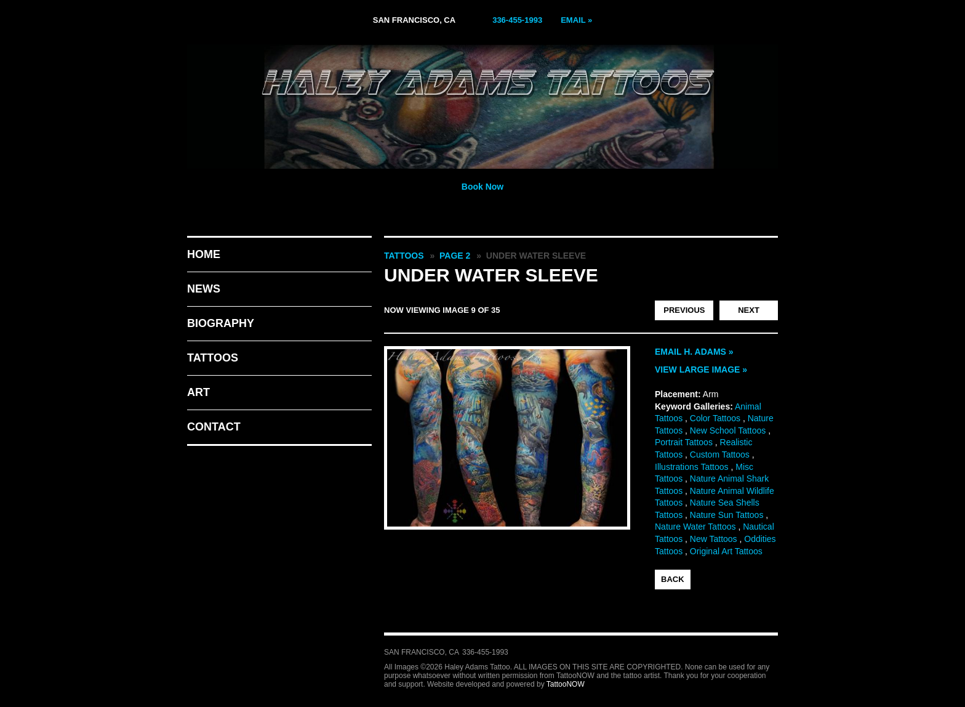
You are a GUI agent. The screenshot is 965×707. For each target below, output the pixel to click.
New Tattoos (713, 539)
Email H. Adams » (694, 352)
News (203, 289)
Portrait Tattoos (684, 442)
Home (203, 254)
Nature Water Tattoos (695, 526)
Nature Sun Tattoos (727, 515)
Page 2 (454, 256)
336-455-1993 (517, 20)
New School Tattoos (728, 430)
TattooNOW (566, 684)
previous (684, 310)
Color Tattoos (715, 418)
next (748, 310)
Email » (576, 20)
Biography (220, 323)
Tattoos (212, 358)
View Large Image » (701, 369)
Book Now (482, 187)
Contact (214, 427)
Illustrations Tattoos (692, 467)
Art (198, 392)
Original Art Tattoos (726, 551)
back (672, 579)
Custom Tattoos (720, 454)
